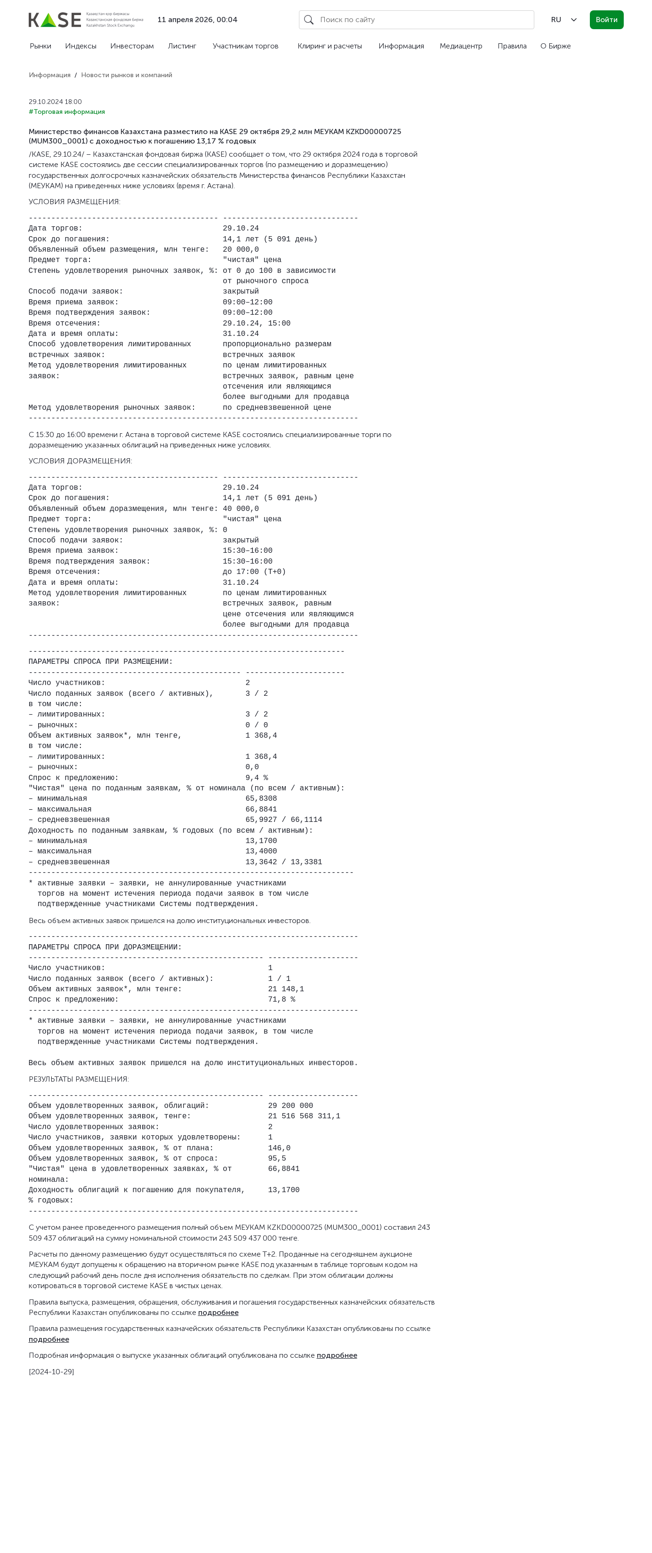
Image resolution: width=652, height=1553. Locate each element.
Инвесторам (132, 45)
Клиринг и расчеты (330, 45)
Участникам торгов (246, 45)
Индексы (81, 45)
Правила (512, 45)
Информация (401, 45)
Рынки (40, 45)
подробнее (218, 1312)
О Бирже (555, 45)
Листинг (182, 45)
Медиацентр (461, 45)
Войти (607, 19)
